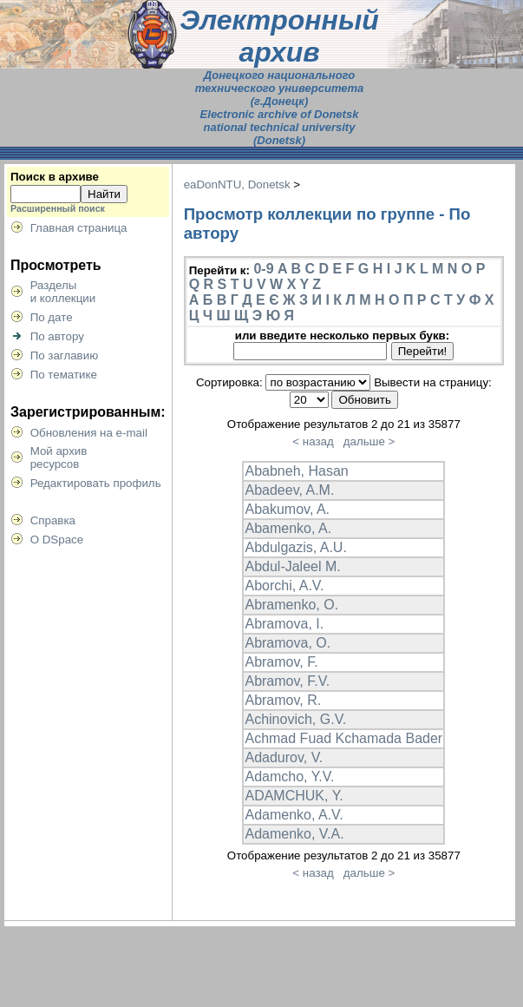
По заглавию (64, 355)
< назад (312, 441)
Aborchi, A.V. (284, 585)
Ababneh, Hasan (296, 471)
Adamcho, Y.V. (289, 776)
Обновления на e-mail (88, 432)
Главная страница (78, 227)
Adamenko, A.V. (294, 814)
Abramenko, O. (291, 604)
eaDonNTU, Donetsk (237, 184)
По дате (51, 317)
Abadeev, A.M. (289, 490)
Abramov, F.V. (287, 681)
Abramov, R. (283, 700)
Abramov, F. (281, 662)
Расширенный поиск (57, 208)
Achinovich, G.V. (295, 719)
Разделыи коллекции (63, 292)
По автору (57, 336)
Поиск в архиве (54, 176)
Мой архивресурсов (59, 457)
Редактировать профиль (95, 483)
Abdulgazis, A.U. (295, 547)
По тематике (63, 374)
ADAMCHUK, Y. (294, 795)
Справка (52, 520)
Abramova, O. (287, 642)
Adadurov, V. (284, 757)
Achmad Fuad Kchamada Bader (343, 738)
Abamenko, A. (288, 528)
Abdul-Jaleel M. (292, 566)
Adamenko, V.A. (294, 833)
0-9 (263, 268)
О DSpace (57, 539)
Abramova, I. (284, 623)
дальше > (369, 441)
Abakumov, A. (287, 509)
